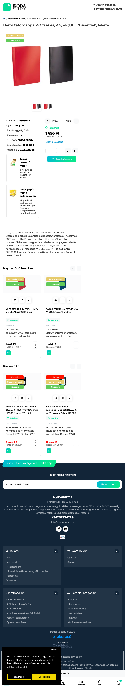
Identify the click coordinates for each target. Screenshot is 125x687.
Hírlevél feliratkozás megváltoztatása (27, 571)
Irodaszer (72, 599)
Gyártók (71, 557)
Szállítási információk (18, 604)
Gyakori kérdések (16, 622)
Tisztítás (72, 617)
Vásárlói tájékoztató (17, 617)
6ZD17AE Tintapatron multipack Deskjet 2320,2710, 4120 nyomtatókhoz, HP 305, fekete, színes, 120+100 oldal (61, 410)
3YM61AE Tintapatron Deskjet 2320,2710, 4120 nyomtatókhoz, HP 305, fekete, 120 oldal (22, 409)
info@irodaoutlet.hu (107, 8)
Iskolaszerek (74, 604)
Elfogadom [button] (44, 677)
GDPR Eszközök (15, 599)
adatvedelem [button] (23, 667)
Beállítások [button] (19, 677)
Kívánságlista (13, 566)
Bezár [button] (54, 649)
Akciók (71, 562)
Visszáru (11, 580)
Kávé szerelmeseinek (79, 622)
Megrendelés (13, 562)
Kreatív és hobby (76, 608)
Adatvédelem (13, 608)
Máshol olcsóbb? (54, 141)
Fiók (8, 557)
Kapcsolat (12, 575)
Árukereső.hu (62, 642)
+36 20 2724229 (104, 5)
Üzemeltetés (74, 613)
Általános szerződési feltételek (23, 613)
